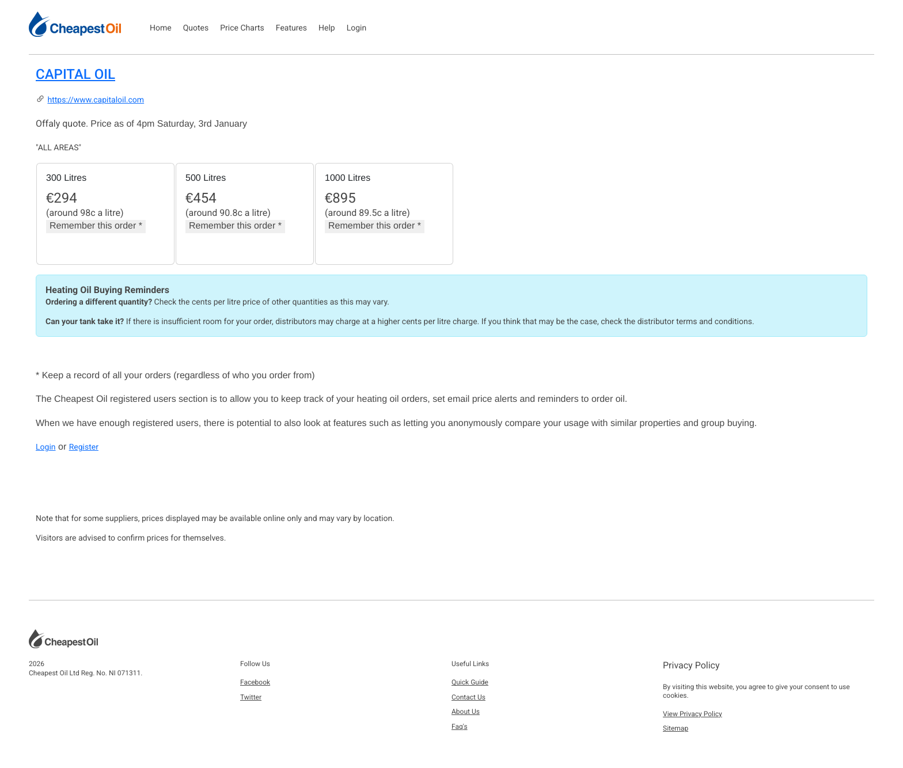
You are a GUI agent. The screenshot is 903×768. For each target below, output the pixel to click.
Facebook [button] (255, 682)
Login (357, 28)
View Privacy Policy (692, 714)
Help (326, 28)
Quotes (196, 28)
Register (83, 447)
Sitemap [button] (675, 728)
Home (161, 28)
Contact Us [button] (468, 697)
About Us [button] (465, 712)
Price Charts (242, 28)
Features (291, 28)
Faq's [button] (459, 727)
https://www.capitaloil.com (95, 100)
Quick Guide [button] (469, 682)
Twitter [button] (250, 697)
